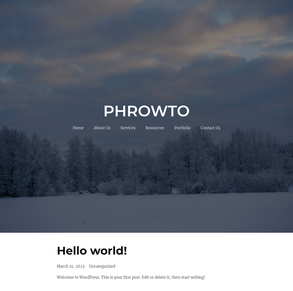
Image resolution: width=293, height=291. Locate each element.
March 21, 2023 (70, 266)
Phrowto (146, 111)
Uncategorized (102, 266)
